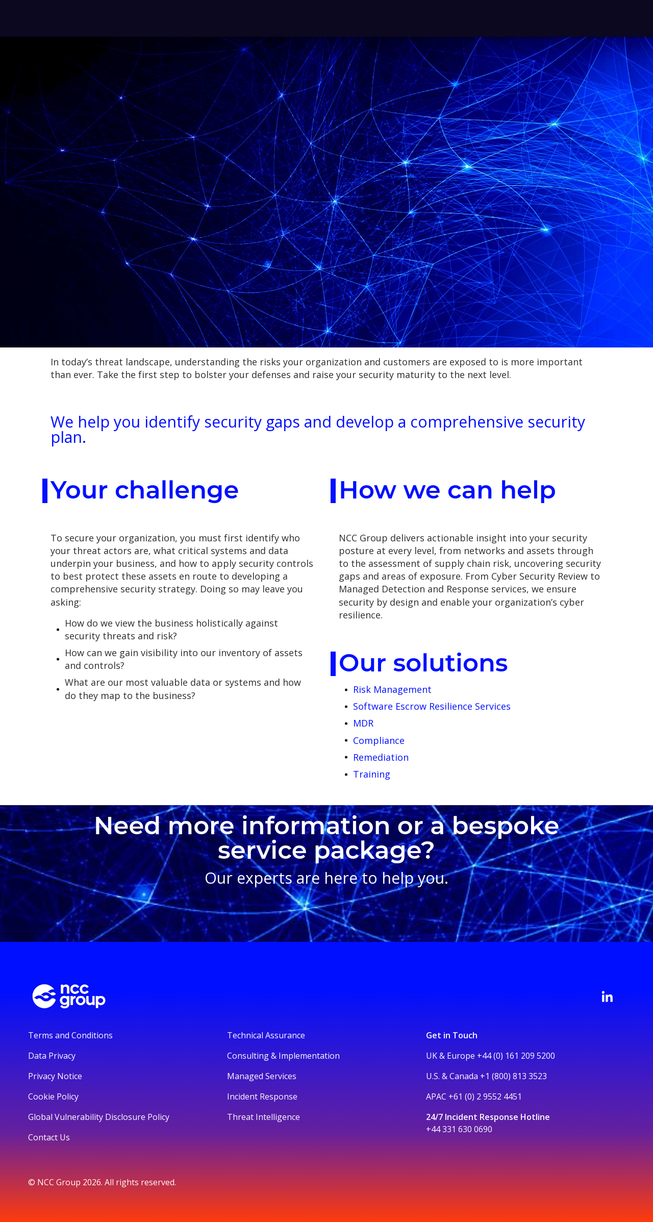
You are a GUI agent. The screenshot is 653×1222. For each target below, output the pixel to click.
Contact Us (49, 1137)
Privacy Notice (55, 1076)
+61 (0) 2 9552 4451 (485, 1096)
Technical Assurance (266, 1035)
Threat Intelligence (263, 1117)
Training (371, 774)
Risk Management (392, 689)
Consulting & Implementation (283, 1055)
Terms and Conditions (70, 1035)
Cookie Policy (53, 1096)
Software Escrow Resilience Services (433, 706)
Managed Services (261, 1076)
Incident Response (262, 1096)
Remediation (381, 757)
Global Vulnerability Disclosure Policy (98, 1117)
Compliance (379, 740)
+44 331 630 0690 (459, 1129)
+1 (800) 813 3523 (513, 1076)
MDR (363, 723)
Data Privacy (52, 1055)
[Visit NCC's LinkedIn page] (607, 996)
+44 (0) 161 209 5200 (516, 1055)
